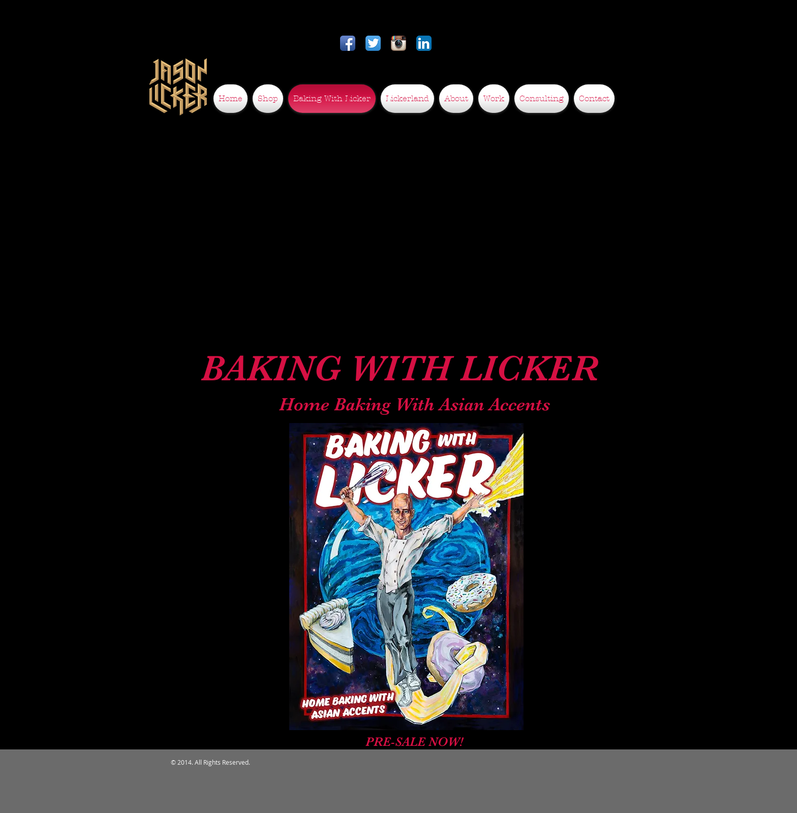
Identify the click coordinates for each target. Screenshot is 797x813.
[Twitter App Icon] (373, 43)
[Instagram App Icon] (398, 43)
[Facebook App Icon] (347, 43)
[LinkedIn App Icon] (424, 43)
